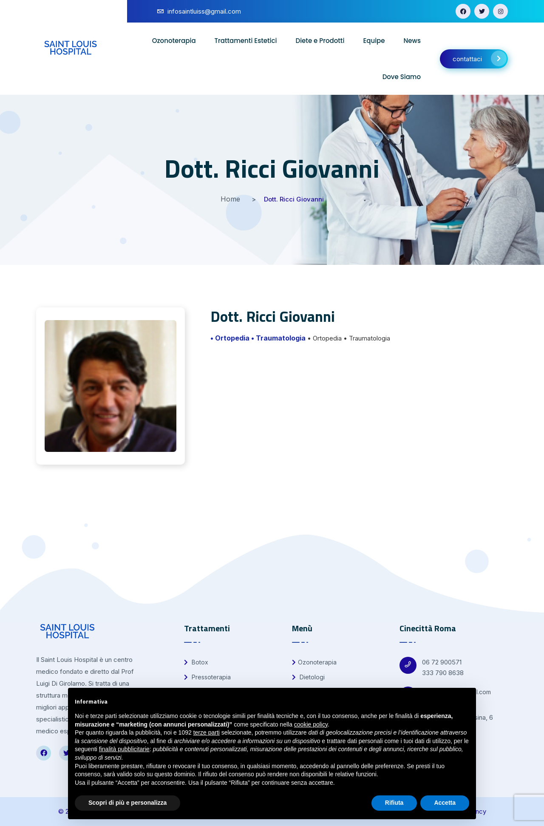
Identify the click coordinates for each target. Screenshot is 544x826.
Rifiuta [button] (394, 802)
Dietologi (308, 677)
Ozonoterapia (174, 40)
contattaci (480, 58)
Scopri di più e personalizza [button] (127, 802)
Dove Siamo (401, 76)
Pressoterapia (207, 677)
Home (230, 199)
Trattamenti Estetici (246, 40)
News (412, 40)
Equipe (374, 40)
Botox (196, 662)
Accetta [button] (445, 802)
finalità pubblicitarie (124, 749)
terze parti (206, 732)
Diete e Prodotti (320, 40)
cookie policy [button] (311, 724)
